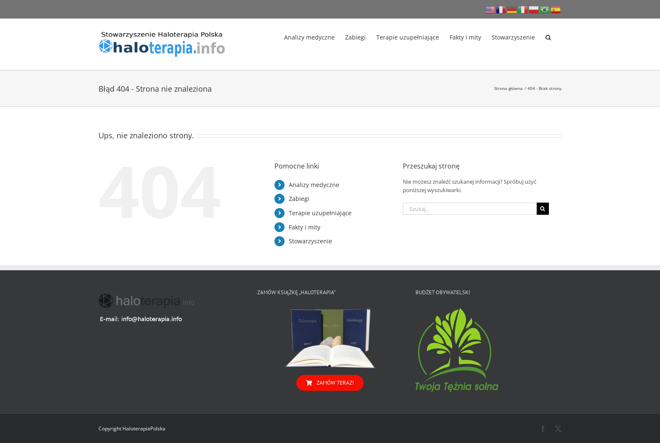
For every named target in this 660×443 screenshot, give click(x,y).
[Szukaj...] (470, 209)
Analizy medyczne (314, 185)
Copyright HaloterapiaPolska (131, 428)
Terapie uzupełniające (320, 213)
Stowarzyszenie (310, 241)
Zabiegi (299, 199)
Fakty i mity (304, 227)
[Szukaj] (543, 209)
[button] (548, 36)
